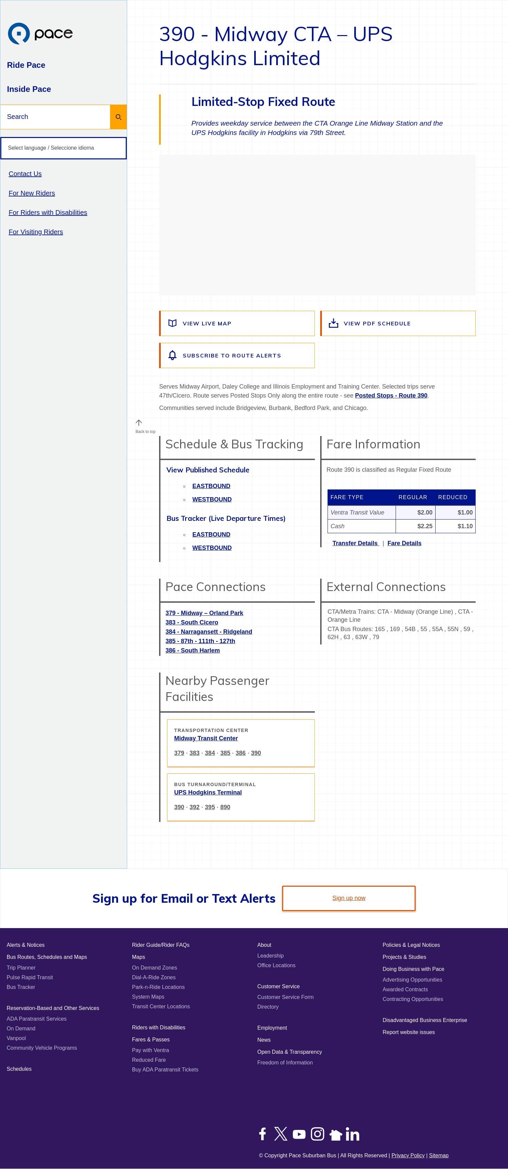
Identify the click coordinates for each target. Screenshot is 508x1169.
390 (256, 753)
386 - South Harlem (192, 650)
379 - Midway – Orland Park (204, 613)
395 (210, 807)
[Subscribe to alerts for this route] (238, 355)
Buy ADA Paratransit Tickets (165, 1069)
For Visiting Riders (36, 232)
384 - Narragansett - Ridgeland (208, 631)
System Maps (148, 997)
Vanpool (16, 1038)
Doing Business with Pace (413, 969)
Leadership (271, 956)
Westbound (212, 499)
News (264, 1040)
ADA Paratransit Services (37, 1019)
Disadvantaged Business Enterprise (425, 1020)
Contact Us (25, 173)
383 (194, 753)
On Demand (21, 1028)
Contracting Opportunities (413, 999)
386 (240, 753)
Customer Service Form (286, 997)
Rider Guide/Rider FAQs (161, 945)
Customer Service (279, 986)
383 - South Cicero (191, 622)
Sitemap (439, 1155)
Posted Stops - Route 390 (391, 395)
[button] (138, 422)
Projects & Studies (404, 957)
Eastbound (211, 486)
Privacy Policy (408, 1155)
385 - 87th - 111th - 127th (200, 641)
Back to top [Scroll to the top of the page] (145, 430)
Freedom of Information (285, 1062)
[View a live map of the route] (238, 323)
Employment (272, 1028)
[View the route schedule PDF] (399, 323)
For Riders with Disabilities (48, 212)
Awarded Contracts (405, 989)
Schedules (19, 1069)
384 (210, 753)
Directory (268, 1007)
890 (225, 807)
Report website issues (409, 1032)
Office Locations (277, 965)
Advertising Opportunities (412, 980)
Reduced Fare (149, 1060)
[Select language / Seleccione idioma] (63, 148)
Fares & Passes (151, 1039)
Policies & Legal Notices (411, 945)
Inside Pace (29, 89)
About (265, 945)
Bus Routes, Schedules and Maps (47, 957)
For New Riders (32, 193)
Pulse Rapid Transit (30, 977)
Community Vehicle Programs (42, 1048)
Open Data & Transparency (290, 1052)
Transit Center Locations (161, 1006)
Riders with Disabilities (158, 1027)
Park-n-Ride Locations (158, 987)
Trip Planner (21, 968)
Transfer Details (356, 543)
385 (225, 753)
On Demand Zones (154, 968)
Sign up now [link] (349, 898)
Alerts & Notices (26, 945)
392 (194, 807)
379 (179, 753)
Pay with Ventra (150, 1050)
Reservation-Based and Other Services (53, 1008)
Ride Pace (26, 64)
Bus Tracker (21, 987)
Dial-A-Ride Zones (154, 977)
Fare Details (405, 543)
